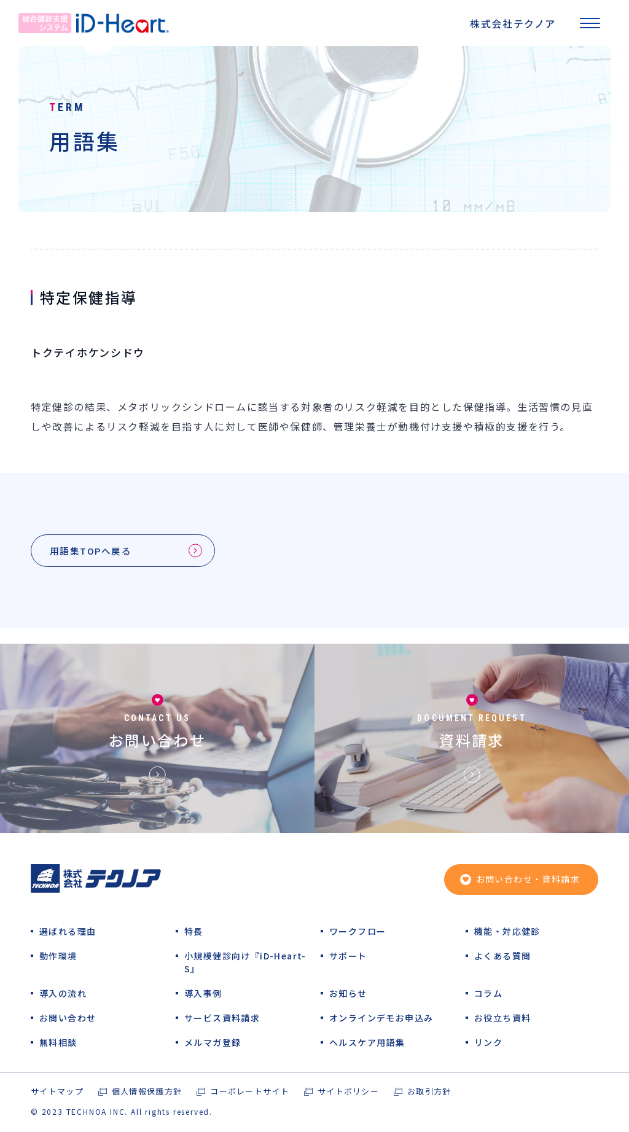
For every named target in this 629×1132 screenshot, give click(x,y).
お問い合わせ (157, 741)
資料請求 (471, 741)
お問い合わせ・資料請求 (528, 880)
